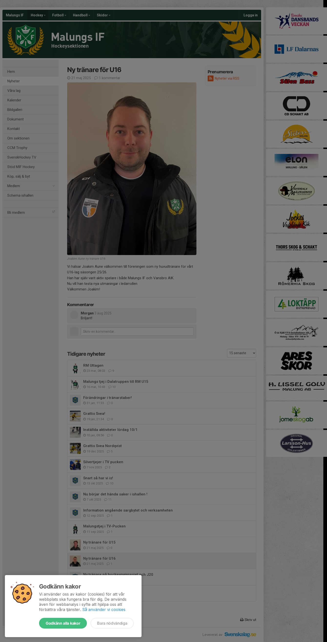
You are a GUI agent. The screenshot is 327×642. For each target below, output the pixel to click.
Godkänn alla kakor (63, 623)
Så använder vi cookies (103, 609)
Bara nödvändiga (112, 623)
